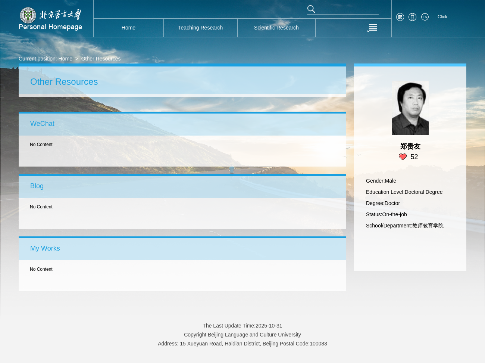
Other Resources (101, 59)
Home (65, 59)
